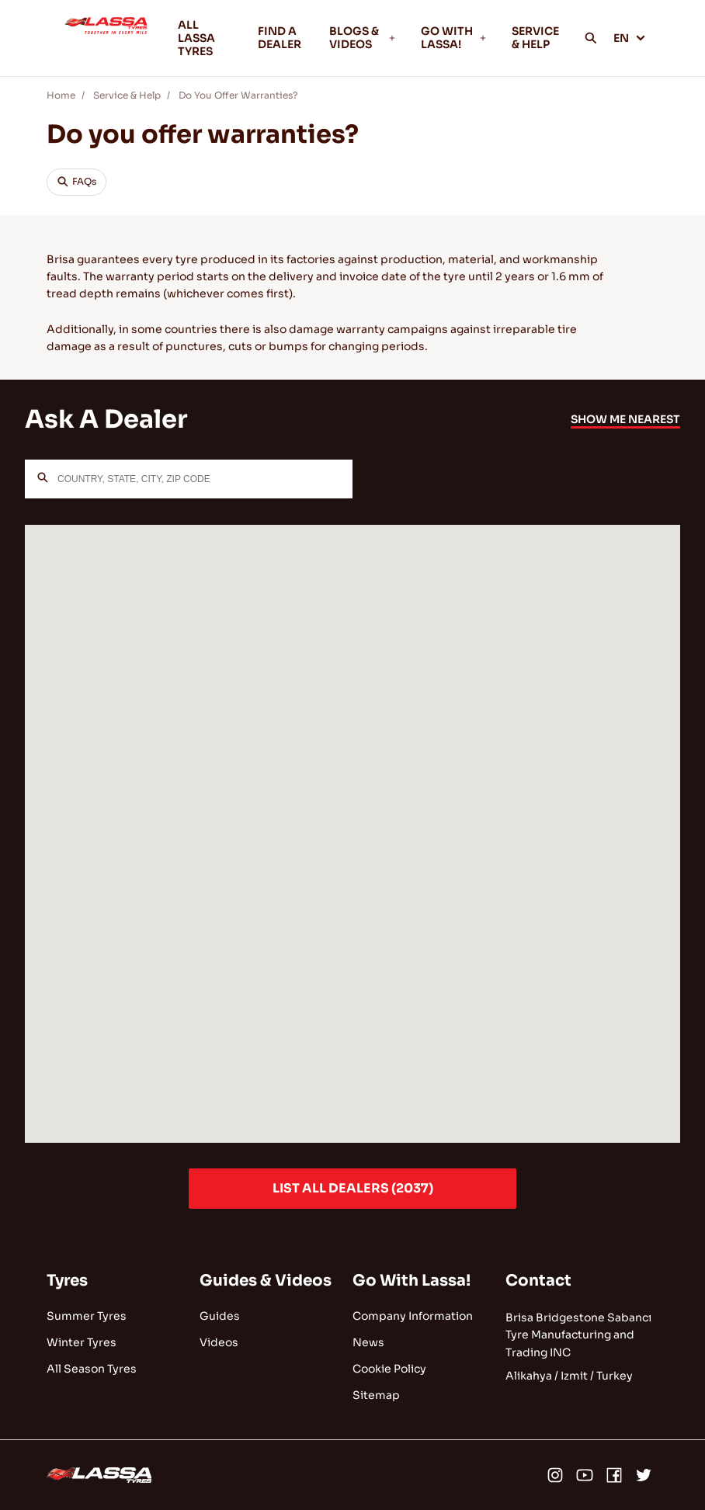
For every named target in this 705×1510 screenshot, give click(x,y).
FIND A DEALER (279, 37)
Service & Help (127, 95)
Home (61, 95)
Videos (219, 1342)
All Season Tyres (92, 1369)
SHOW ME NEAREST (625, 419)
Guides (220, 1316)
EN (629, 38)
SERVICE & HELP (535, 37)
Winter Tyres (81, 1342)
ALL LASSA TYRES (196, 38)
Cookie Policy (389, 1369)
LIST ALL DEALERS (353, 1188)
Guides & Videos (266, 1280)
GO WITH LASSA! (454, 37)
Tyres (67, 1280)
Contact (538, 1280)
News (368, 1342)
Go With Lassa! (411, 1280)
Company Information (412, 1316)
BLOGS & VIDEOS (362, 37)
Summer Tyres (87, 1316)
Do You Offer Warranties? (238, 95)
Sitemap (376, 1395)
